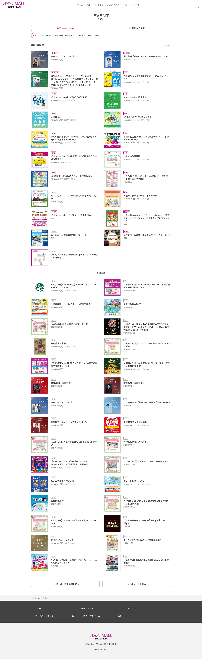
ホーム (35, 598)
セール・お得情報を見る (65, 583)
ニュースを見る (137, 583)
